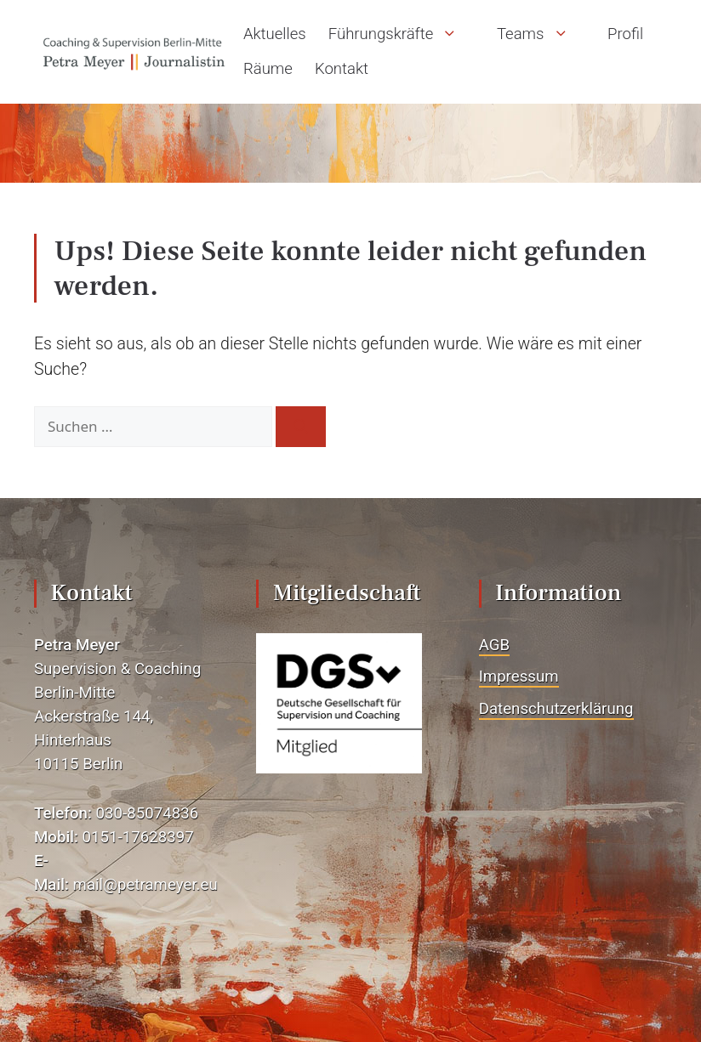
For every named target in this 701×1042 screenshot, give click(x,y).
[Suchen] (301, 426)
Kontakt (341, 68)
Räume (268, 68)
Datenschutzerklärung (556, 708)
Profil (625, 34)
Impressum (519, 676)
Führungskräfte (401, 34)
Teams (541, 34)
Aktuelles (274, 34)
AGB (494, 645)
